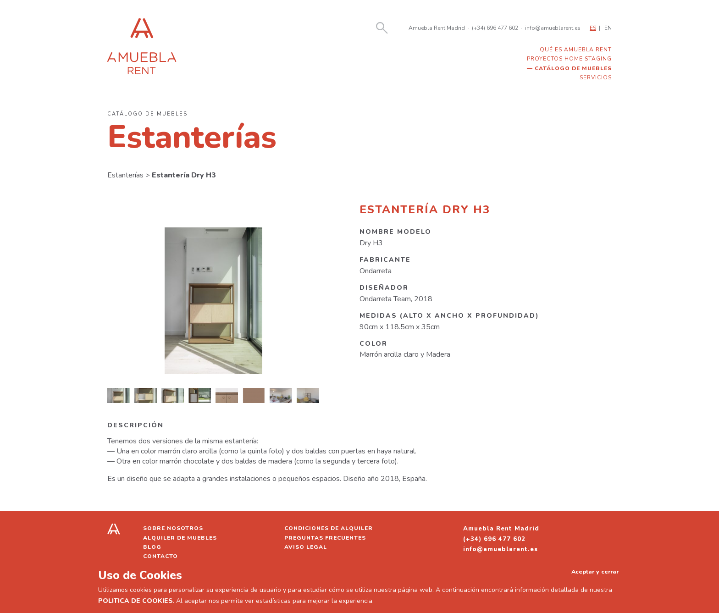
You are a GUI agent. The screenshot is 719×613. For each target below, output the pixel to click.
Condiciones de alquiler (328, 528)
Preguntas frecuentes (325, 537)
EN (608, 28)
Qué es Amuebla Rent (576, 49)
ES (593, 28)
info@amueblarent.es (553, 28)
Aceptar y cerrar (595, 571)
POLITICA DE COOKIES (135, 600)
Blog (152, 547)
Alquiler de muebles (180, 537)
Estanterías (125, 175)
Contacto (160, 556)
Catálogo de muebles (573, 68)
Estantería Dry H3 (184, 175)
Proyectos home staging (569, 58)
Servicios (596, 77)
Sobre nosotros (173, 528)
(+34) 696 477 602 (495, 28)
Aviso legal (305, 547)
